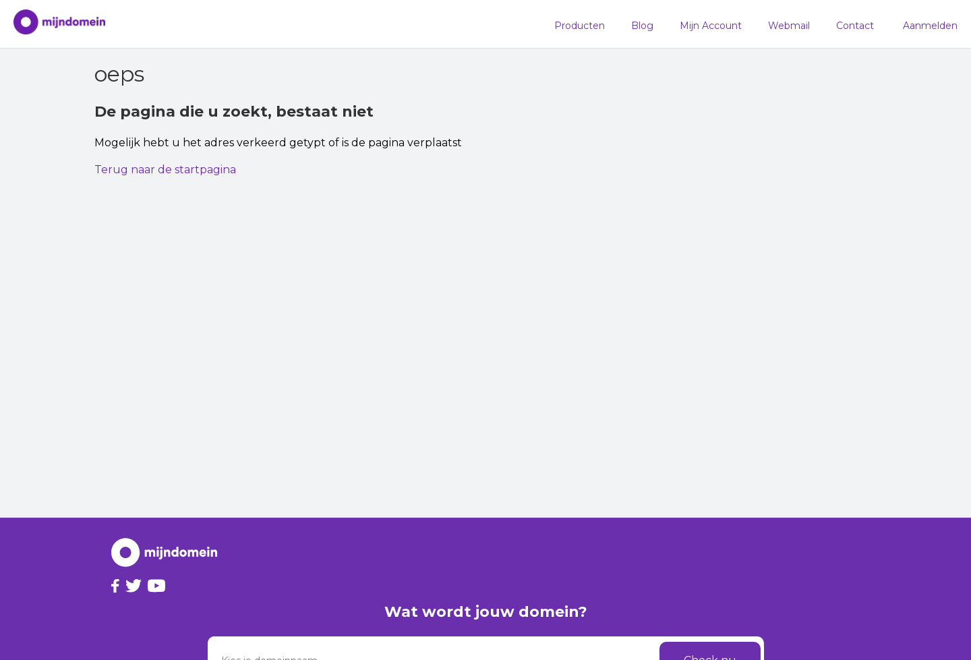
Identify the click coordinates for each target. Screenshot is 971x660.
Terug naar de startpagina (165, 169)
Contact (855, 26)
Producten (579, 26)
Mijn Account (711, 26)
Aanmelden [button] (930, 26)
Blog (642, 26)
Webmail (789, 26)
